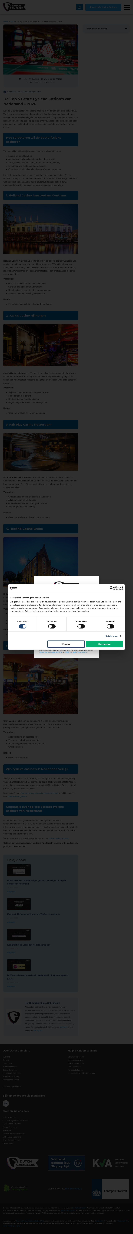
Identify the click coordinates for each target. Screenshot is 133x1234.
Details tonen (112, 636)
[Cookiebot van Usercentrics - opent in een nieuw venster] (111, 588)
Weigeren (66, 644)
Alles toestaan (104, 644)
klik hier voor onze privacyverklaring (75, 652)
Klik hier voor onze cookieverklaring (50, 652)
